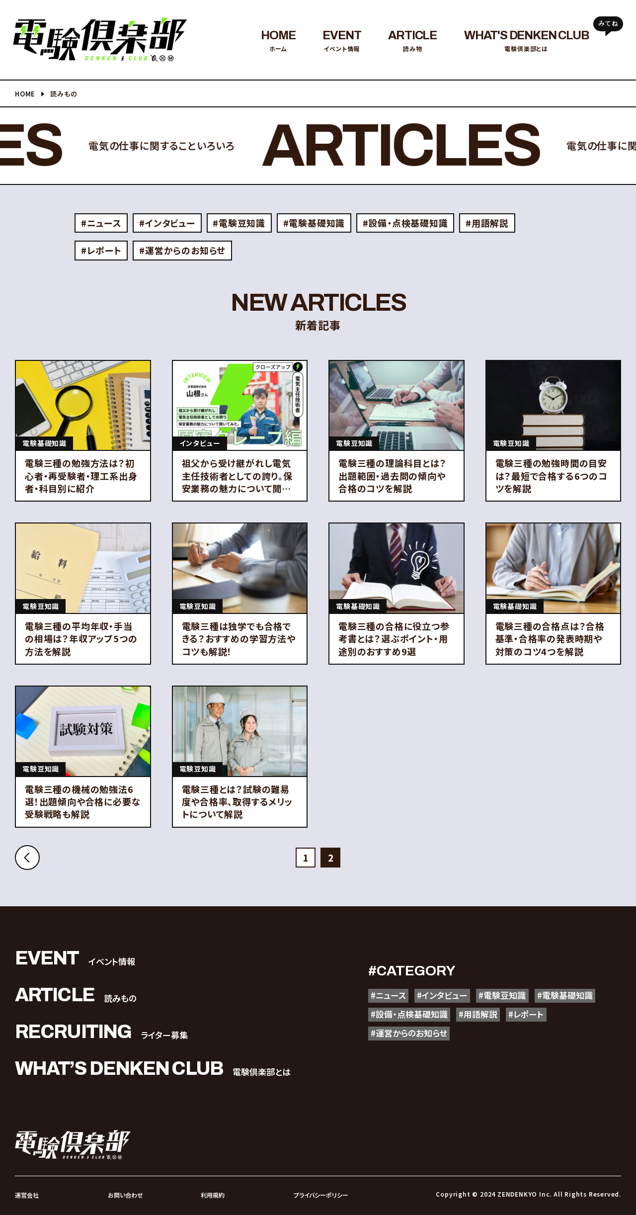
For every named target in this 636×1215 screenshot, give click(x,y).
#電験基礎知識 (314, 222)
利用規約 (213, 1195)
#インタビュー (167, 222)
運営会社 (27, 1195)
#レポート (101, 250)
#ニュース (101, 222)
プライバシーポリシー (321, 1195)
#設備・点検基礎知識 (405, 222)
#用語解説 (487, 222)
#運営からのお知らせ (182, 250)
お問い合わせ (125, 1195)
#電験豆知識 (239, 222)
